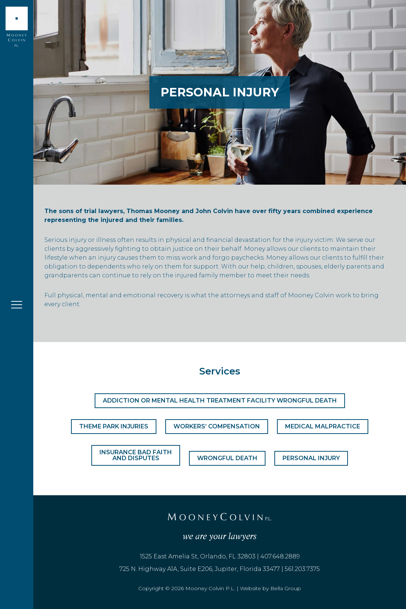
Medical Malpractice (322, 426)
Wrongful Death (227, 458)
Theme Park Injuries (113, 426)
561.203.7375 (302, 568)
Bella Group (285, 588)
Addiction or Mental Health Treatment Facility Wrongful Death (220, 400)
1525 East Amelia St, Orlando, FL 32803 (198, 556)
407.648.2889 (280, 556)
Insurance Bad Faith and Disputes (135, 455)
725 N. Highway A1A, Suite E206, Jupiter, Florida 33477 (199, 568)
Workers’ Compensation (216, 426)
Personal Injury (311, 458)
